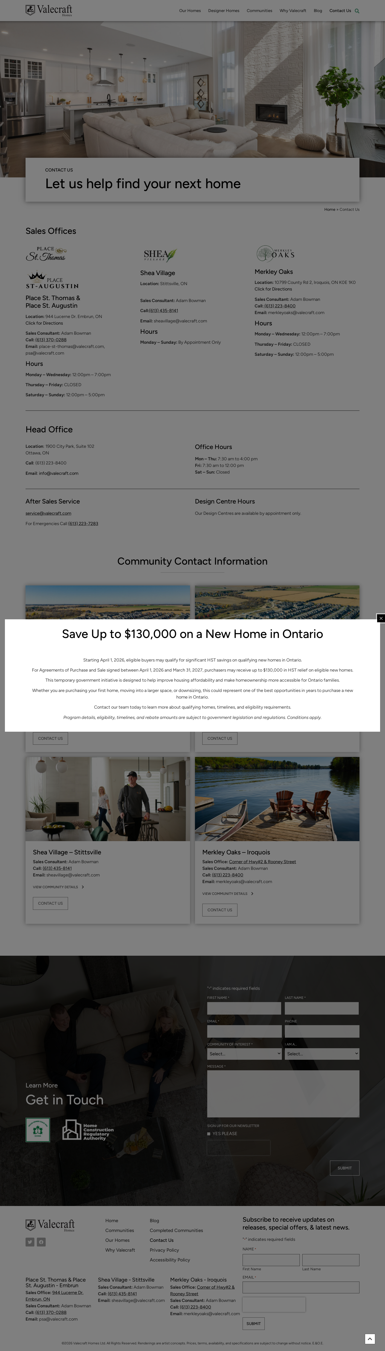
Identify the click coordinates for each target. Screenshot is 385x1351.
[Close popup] (381, 618)
